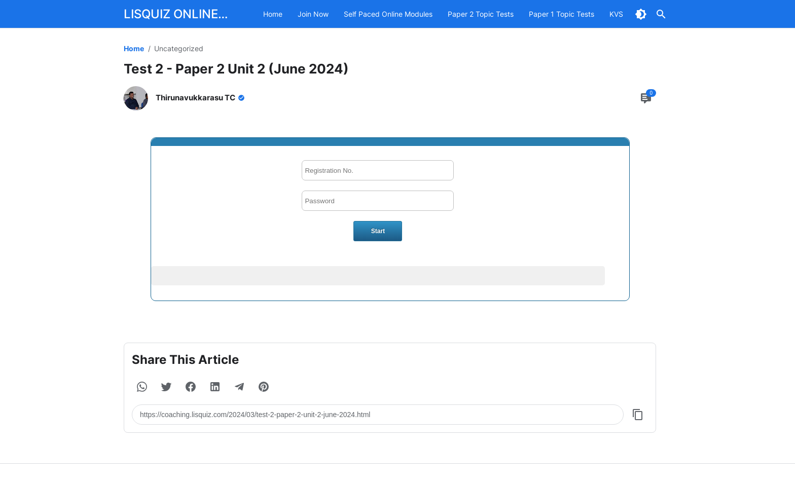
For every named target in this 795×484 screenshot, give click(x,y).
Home (272, 14)
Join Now (313, 14)
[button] (142, 387)
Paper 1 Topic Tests (561, 14)
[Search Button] (661, 14)
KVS (616, 14)
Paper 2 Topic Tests (481, 14)
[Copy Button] (638, 414)
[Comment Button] (646, 98)
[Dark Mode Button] (641, 14)
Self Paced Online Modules (388, 14)
